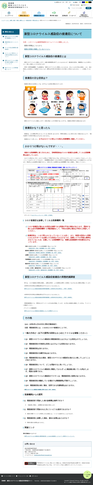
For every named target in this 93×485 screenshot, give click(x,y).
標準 (67, 2)
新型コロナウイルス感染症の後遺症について (11, 37)
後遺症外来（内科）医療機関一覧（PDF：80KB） (42, 248)
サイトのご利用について (9, 476)
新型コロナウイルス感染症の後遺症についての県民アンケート (41, 311)
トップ (3, 20)
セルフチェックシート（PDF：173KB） (42, 215)
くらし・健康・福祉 (10, 20)
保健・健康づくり (20, 20)
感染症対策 (28, 20)
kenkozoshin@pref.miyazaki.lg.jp (43, 455)
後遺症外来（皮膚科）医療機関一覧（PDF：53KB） (43, 257)
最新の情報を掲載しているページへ (37, 49)
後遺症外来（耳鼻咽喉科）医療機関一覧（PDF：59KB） (44, 261)
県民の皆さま (36, 20)
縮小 (63, 2)
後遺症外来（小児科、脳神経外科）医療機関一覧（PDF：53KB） (46, 270)
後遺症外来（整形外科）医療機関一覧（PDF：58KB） (43, 265)
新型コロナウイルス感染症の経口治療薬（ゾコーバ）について (11, 62)
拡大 (70, 2)
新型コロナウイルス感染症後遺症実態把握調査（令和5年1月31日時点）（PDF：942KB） (48, 288)
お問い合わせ (34, 476)
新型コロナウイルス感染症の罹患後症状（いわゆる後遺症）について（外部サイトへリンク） (50, 436)
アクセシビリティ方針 (23, 476)
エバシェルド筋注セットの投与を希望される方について (11, 55)
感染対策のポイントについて (11, 42)
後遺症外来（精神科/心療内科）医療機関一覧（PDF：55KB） (45, 252)
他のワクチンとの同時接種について (11, 68)
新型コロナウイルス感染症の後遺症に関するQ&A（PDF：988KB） (40, 389)
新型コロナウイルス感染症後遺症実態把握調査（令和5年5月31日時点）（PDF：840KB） (48, 297)
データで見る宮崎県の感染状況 (11, 48)
